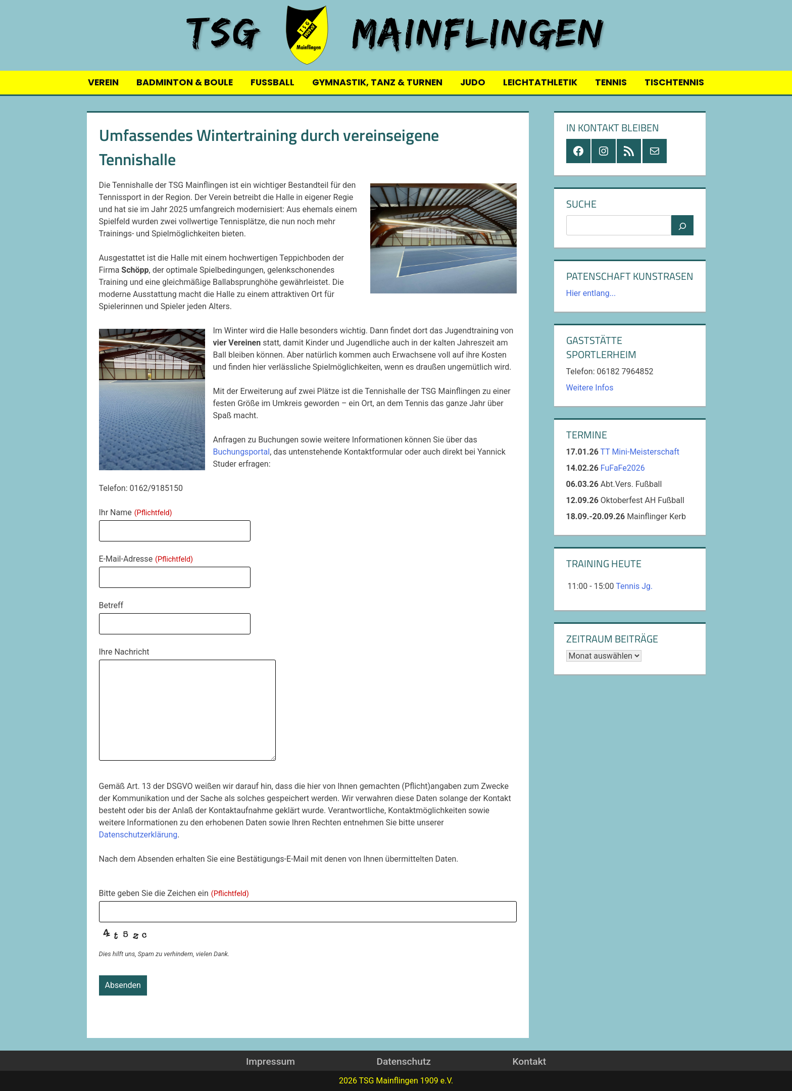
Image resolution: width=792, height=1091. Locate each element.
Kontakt (529, 1061)
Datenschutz (403, 1061)
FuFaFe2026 (623, 468)
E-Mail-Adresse (146, 559)
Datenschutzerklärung (138, 834)
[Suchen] (682, 225)
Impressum (270, 1061)
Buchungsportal (241, 452)
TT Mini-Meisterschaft (640, 452)
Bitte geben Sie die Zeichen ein (174, 893)
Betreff (111, 605)
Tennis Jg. (634, 586)
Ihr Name (135, 512)
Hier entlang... (591, 293)
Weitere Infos (590, 387)
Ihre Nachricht (124, 652)
